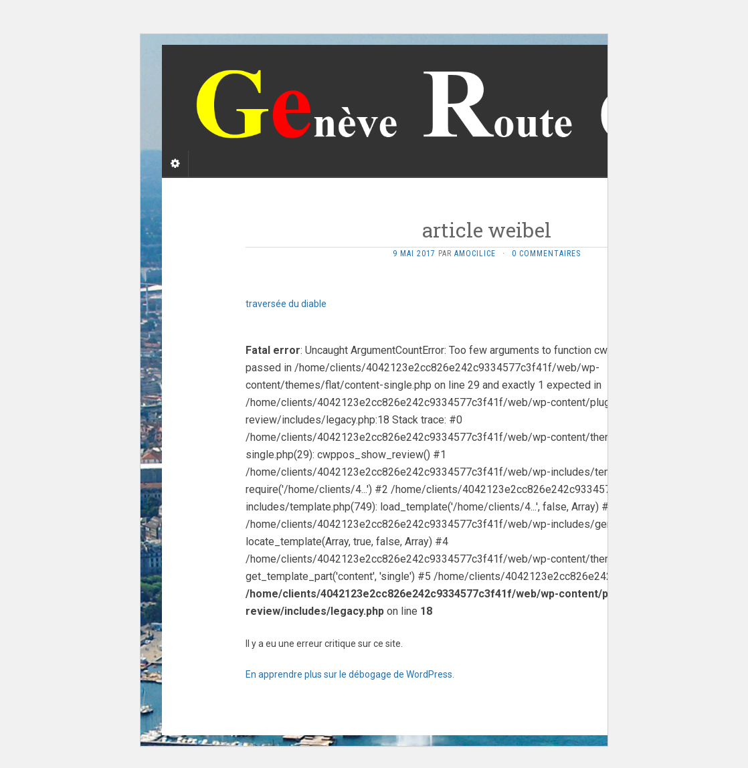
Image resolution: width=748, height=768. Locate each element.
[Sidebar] (175, 164)
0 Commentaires (546, 253)
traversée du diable (286, 303)
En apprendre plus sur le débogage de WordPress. (350, 674)
